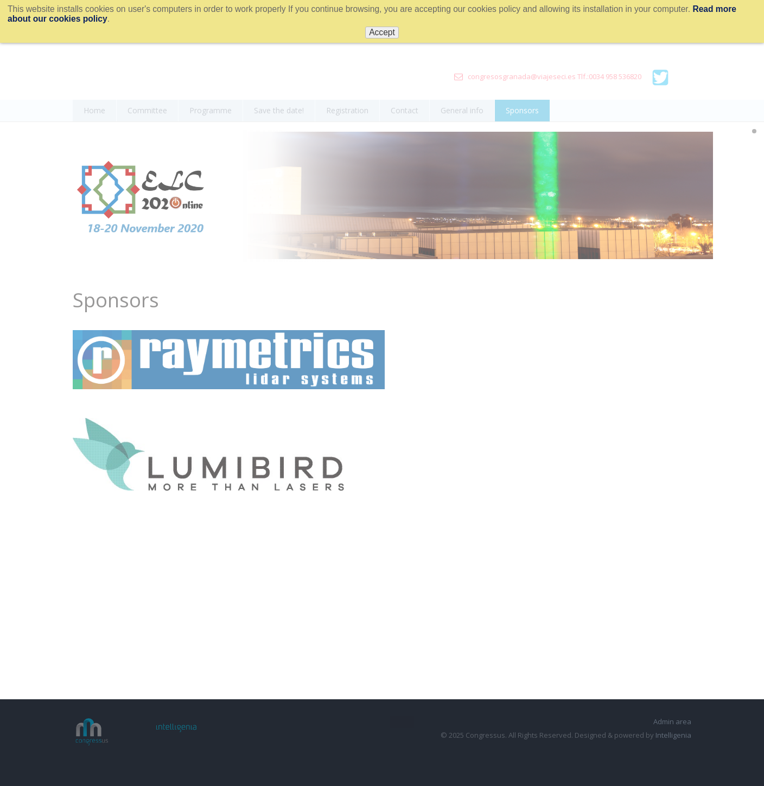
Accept (382, 32)
